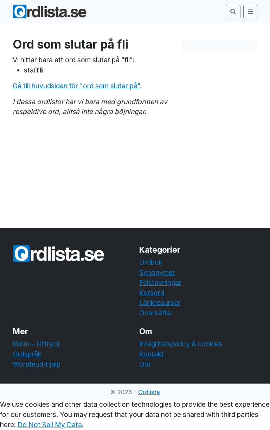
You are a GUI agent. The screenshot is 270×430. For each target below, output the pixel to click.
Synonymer (157, 272)
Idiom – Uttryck (36, 344)
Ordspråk (27, 354)
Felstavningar (160, 282)
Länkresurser (159, 302)
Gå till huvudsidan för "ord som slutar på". (77, 86)
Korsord (151, 293)
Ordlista (149, 392)
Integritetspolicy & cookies (180, 344)
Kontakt (151, 354)
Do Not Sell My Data (50, 424)
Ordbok (150, 262)
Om (144, 364)
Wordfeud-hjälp (36, 364)
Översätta (155, 313)
